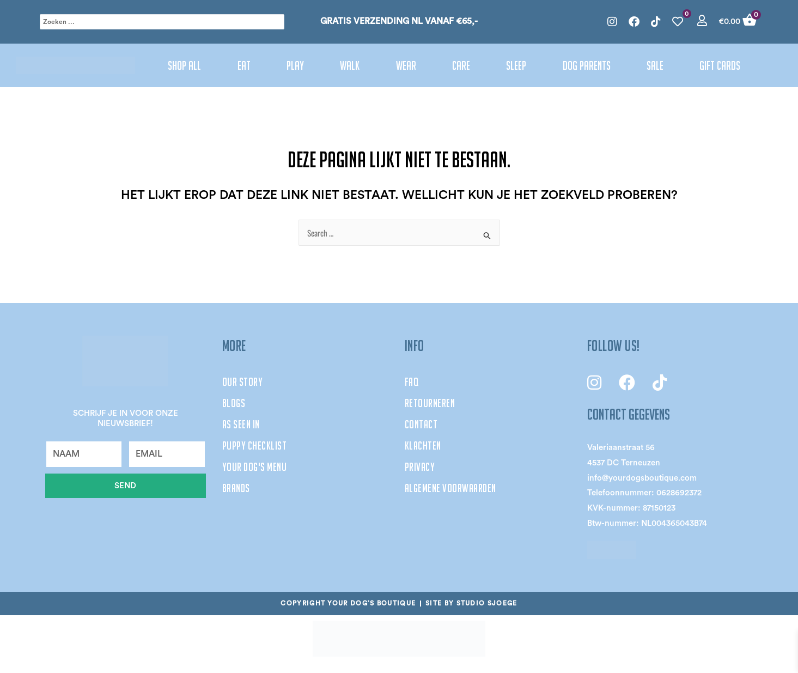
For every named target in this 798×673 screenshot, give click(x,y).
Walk (350, 65)
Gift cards (719, 65)
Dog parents (587, 65)
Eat (244, 65)
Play (295, 65)
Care (461, 65)
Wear (406, 65)
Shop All (184, 65)
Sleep (516, 65)
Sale (655, 65)
